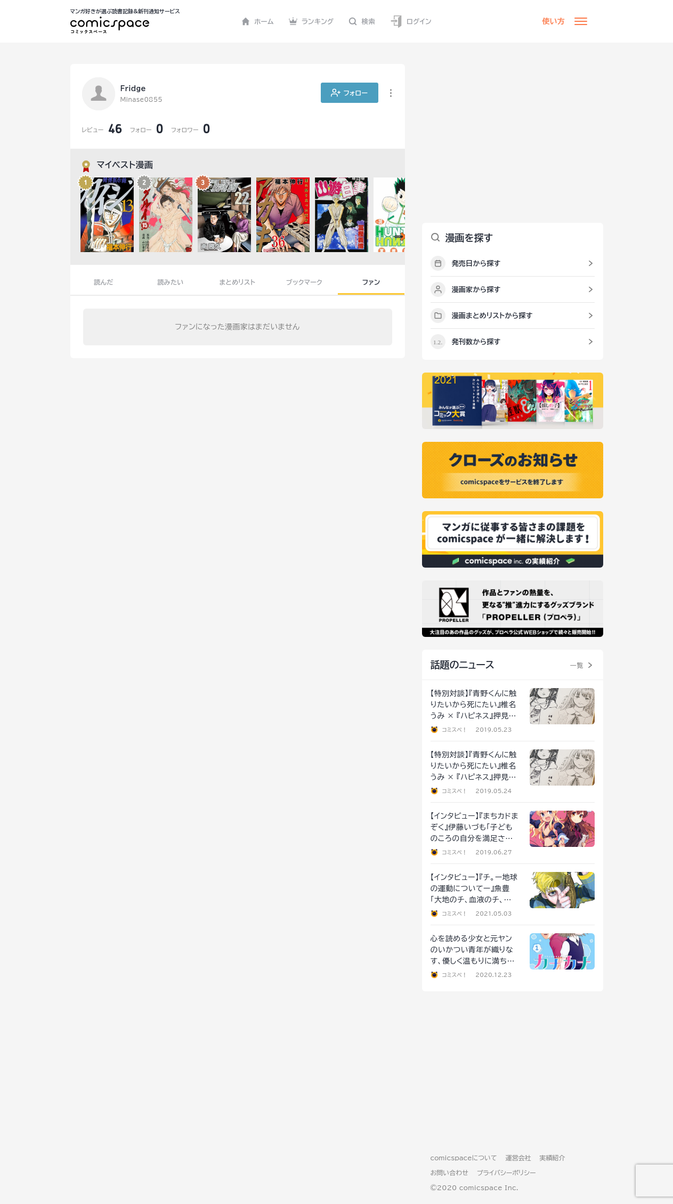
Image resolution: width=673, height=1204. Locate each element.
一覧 (576, 665)
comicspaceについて (464, 1157)
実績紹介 (552, 1157)
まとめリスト (238, 282)
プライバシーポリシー (506, 1172)
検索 (361, 21)
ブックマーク (304, 282)
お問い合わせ (449, 1172)
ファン (371, 282)
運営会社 (518, 1157)
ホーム (257, 21)
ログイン (411, 21)
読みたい (170, 282)
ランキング (311, 21)
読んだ (103, 282)
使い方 (553, 21)
